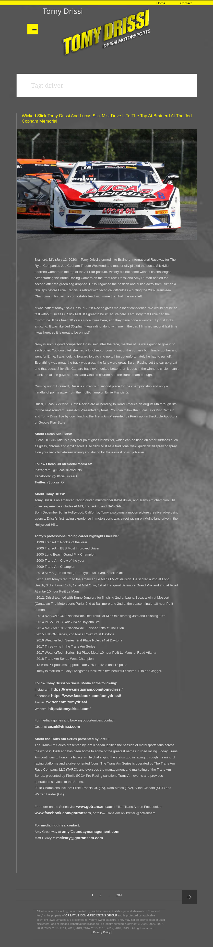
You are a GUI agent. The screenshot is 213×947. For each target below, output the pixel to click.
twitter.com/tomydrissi (66, 702)
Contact (186, 3)
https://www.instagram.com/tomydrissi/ (87, 689)
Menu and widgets (32, 29)
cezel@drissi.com (64, 726)
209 (120, 893)
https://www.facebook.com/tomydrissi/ (86, 695)
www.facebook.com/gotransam (63, 813)
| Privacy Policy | (101, 932)
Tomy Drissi (63, 11)
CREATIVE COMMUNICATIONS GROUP (91, 915)
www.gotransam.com (95, 806)
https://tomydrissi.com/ (70, 708)
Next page (189, 897)
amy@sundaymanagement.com (91, 831)
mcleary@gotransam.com (79, 838)
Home (160, 3)
